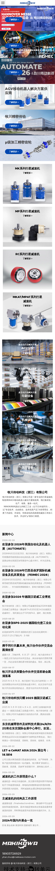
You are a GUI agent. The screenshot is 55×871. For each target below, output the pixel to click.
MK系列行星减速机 (27, 168)
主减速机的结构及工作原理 (19, 798)
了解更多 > (14, 19)
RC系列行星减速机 (27, 254)
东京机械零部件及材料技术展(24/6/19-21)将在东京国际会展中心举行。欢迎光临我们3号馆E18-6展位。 (27, 728)
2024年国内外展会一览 (17, 820)
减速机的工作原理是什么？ (19, 776)
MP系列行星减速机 (27, 211)
